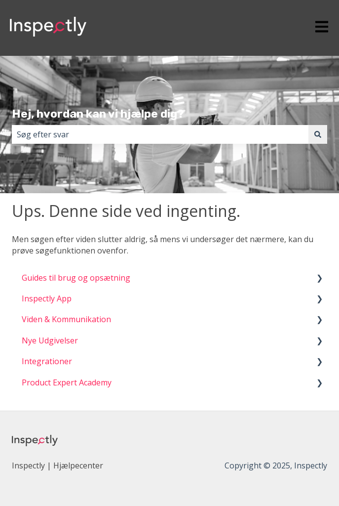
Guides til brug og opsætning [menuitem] (76, 277)
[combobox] (160, 134)
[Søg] (317, 134)
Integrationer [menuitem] (47, 361)
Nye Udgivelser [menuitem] (50, 340)
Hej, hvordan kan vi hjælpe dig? (98, 114)
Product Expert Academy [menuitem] (67, 382)
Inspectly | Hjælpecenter (57, 465)
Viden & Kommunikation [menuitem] (66, 319)
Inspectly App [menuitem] (47, 298)
